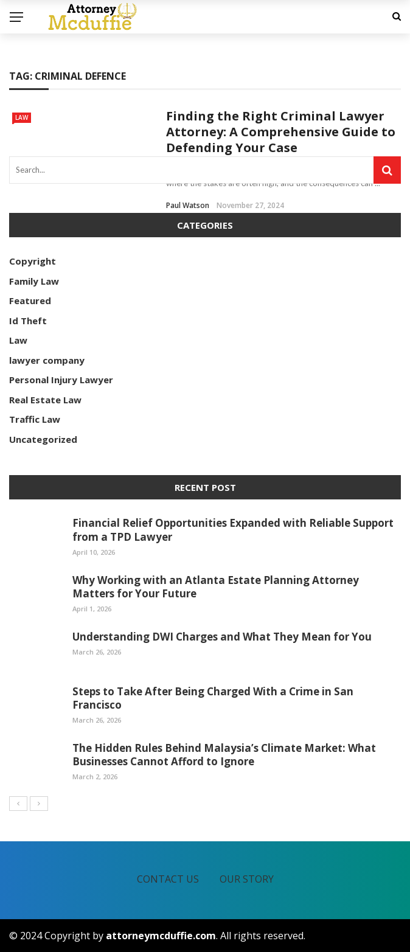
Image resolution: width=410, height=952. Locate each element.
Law (21, 117)
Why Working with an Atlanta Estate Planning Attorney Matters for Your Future (215, 586)
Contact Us (168, 879)
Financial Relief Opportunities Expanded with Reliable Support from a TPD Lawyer (233, 529)
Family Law (34, 281)
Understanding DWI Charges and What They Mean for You (222, 637)
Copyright (32, 261)
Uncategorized (43, 439)
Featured (30, 300)
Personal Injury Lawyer (61, 380)
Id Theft (28, 320)
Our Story (247, 879)
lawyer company (47, 360)
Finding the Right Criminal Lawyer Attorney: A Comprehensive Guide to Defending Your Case (280, 132)
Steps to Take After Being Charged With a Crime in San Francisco (212, 698)
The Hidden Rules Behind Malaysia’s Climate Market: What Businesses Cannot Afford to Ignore (224, 754)
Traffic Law (34, 419)
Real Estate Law (45, 400)
